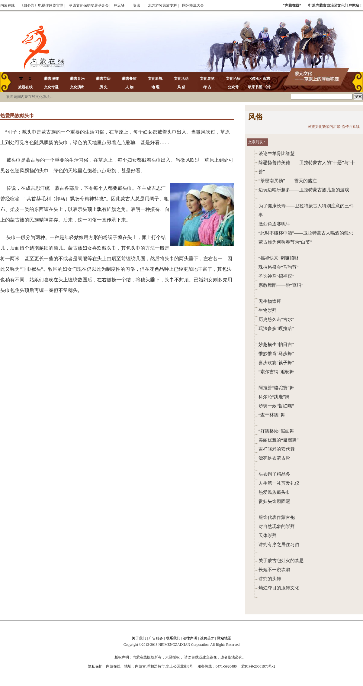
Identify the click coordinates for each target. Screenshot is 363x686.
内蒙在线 (7, 5)
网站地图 (224, 638)
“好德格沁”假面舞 (276, 431)
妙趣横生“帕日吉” (276, 344)
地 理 (155, 87)
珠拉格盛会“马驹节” (279, 267)
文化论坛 (233, 78)
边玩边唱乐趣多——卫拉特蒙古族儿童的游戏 (304, 189)
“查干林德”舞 (272, 415)
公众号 (233, 87)
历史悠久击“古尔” (276, 319)
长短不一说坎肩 (274, 569)
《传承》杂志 (259, 78)
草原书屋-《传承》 (259, 90)
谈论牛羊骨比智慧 (277, 153)
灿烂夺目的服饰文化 (279, 587)
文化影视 (155, 78)
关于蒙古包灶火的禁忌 (281, 560)
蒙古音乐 (77, 78)
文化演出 (77, 87)
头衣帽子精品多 (274, 474)
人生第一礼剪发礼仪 (279, 483)
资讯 (136, 5)
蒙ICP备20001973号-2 (258, 666)
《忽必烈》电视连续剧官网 (41, 5)
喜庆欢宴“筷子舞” (276, 362)
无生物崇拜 (270, 301)
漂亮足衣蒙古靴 (274, 458)
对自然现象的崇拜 (277, 526)
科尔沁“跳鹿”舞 (274, 396)
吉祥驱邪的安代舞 (277, 449)
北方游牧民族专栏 (162, 5)
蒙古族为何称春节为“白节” (285, 242)
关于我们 (139, 638)
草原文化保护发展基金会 (89, 5)
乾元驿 (119, 5)
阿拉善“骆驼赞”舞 (276, 387)
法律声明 (190, 638)
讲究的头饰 (270, 578)
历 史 (103, 87)
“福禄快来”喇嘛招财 (279, 258)
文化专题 (51, 87)
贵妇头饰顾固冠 (274, 501)
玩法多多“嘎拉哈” (276, 328)
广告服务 (156, 638)
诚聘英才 (207, 638)
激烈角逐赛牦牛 (274, 224)
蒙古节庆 (103, 78)
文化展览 (207, 78)
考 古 (207, 87)
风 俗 (181, 87)
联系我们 (173, 638)
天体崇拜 (268, 535)
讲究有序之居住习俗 (279, 544)
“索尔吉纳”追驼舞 (276, 371)
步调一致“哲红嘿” (276, 405)
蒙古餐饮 (129, 78)
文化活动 (181, 78)
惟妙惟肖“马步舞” (276, 353)
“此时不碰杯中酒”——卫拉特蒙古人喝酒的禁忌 (306, 233)
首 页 (25, 78)
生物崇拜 (268, 310)
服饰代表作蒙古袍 (277, 517)
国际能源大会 (193, 5)
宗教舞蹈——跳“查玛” (281, 285)
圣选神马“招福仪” (276, 276)
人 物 (129, 87)
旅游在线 (25, 87)
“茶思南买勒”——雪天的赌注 (288, 180)
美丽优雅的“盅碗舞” (279, 440)
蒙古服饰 (51, 78)
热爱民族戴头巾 (274, 492)
